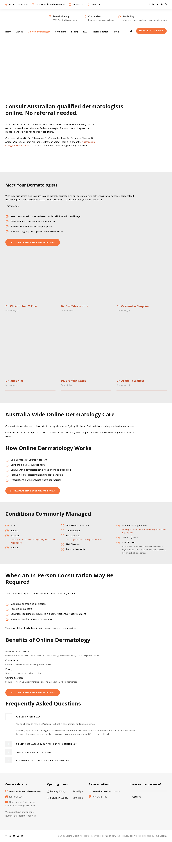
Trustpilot (135, 796)
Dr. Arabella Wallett (130, 380)
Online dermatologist (39, 31)
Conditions (60, 31)
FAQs (86, 31)
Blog (116, 31)
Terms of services (111, 835)
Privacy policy (128, 835)
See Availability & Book (151, 31)
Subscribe (96, 4)
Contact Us (78, 4)
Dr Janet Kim (14, 380)
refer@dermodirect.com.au (106, 791)
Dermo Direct (72, 835)
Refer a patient (101, 31)
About (19, 31)
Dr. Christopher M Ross (21, 306)
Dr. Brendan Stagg (73, 380)
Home (8, 31)
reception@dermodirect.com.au (50, 4)
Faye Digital (160, 835)
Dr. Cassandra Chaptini (133, 306)
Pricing (74, 31)
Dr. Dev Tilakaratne (74, 306)
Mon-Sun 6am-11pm (18, 4)
